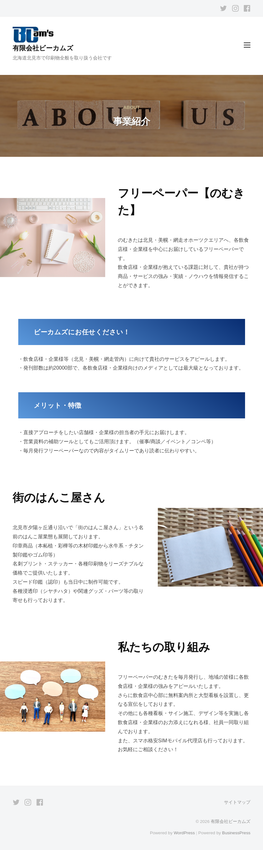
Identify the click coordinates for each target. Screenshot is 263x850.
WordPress (184, 832)
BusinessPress (236, 832)
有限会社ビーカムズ (43, 48)
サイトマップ (237, 802)
